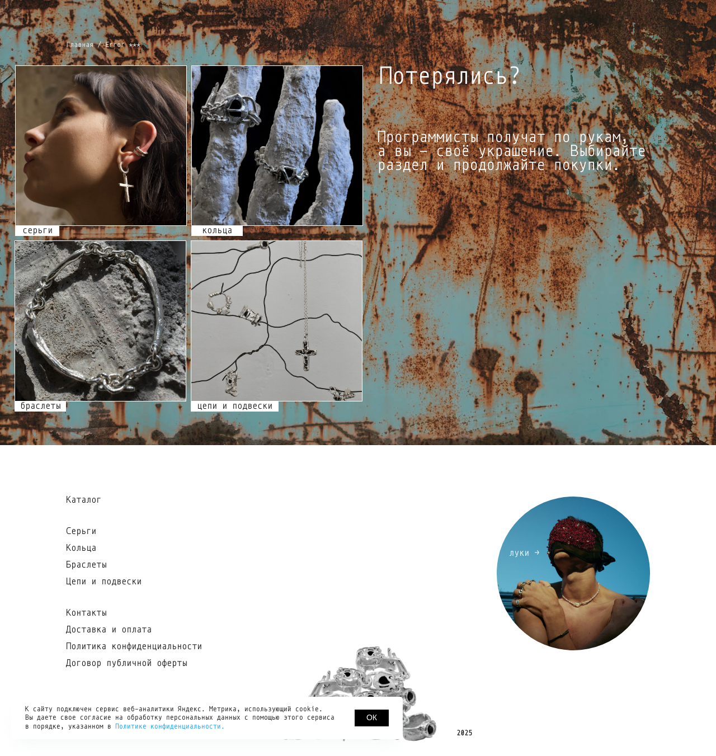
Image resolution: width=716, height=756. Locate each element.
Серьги (81, 531)
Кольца (81, 548)
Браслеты (86, 564)
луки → (524, 552)
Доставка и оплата (109, 629)
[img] (276, 320)
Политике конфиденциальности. (170, 726)
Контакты (86, 612)
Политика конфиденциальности (134, 646)
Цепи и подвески (104, 581)
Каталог (83, 499)
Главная (79, 45)
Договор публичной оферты (126, 663)
